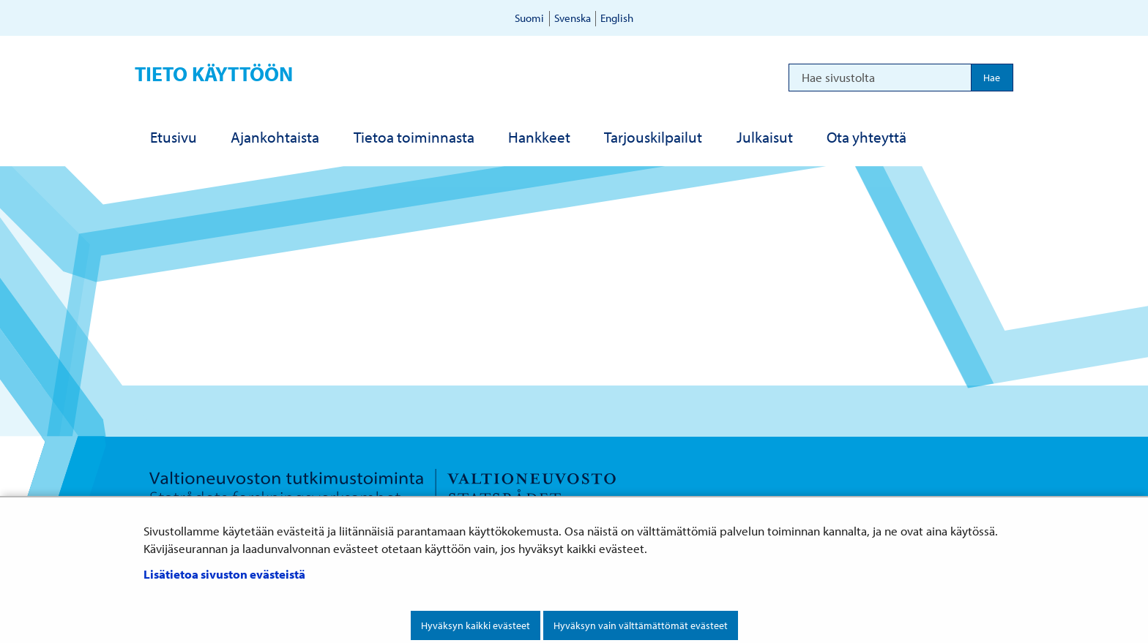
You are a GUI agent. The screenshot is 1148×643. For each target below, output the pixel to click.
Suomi (529, 18)
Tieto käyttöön (214, 73)
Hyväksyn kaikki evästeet (475, 625)
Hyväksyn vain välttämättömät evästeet (641, 625)
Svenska (572, 18)
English (616, 18)
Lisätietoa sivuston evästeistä (224, 574)
